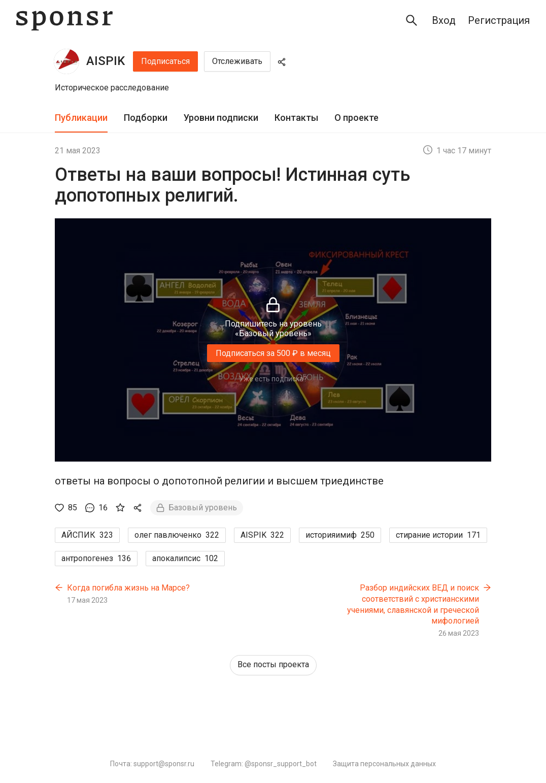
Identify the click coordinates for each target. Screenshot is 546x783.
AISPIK (105, 61)
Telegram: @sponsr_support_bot (264, 764)
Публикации (81, 117)
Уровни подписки (221, 117)
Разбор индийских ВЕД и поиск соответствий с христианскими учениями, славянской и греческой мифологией (413, 604)
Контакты (296, 117)
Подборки (145, 117)
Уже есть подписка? (273, 379)
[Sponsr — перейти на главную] (64, 20)
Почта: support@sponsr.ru (152, 764)
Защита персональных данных (384, 764)
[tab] (81, 118)
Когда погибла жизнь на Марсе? (128, 588)
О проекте (356, 117)
